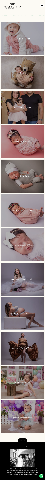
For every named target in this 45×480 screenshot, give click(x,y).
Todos (4, 16)
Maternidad (16, 16)
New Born (30, 16)
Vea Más (22, 440)
